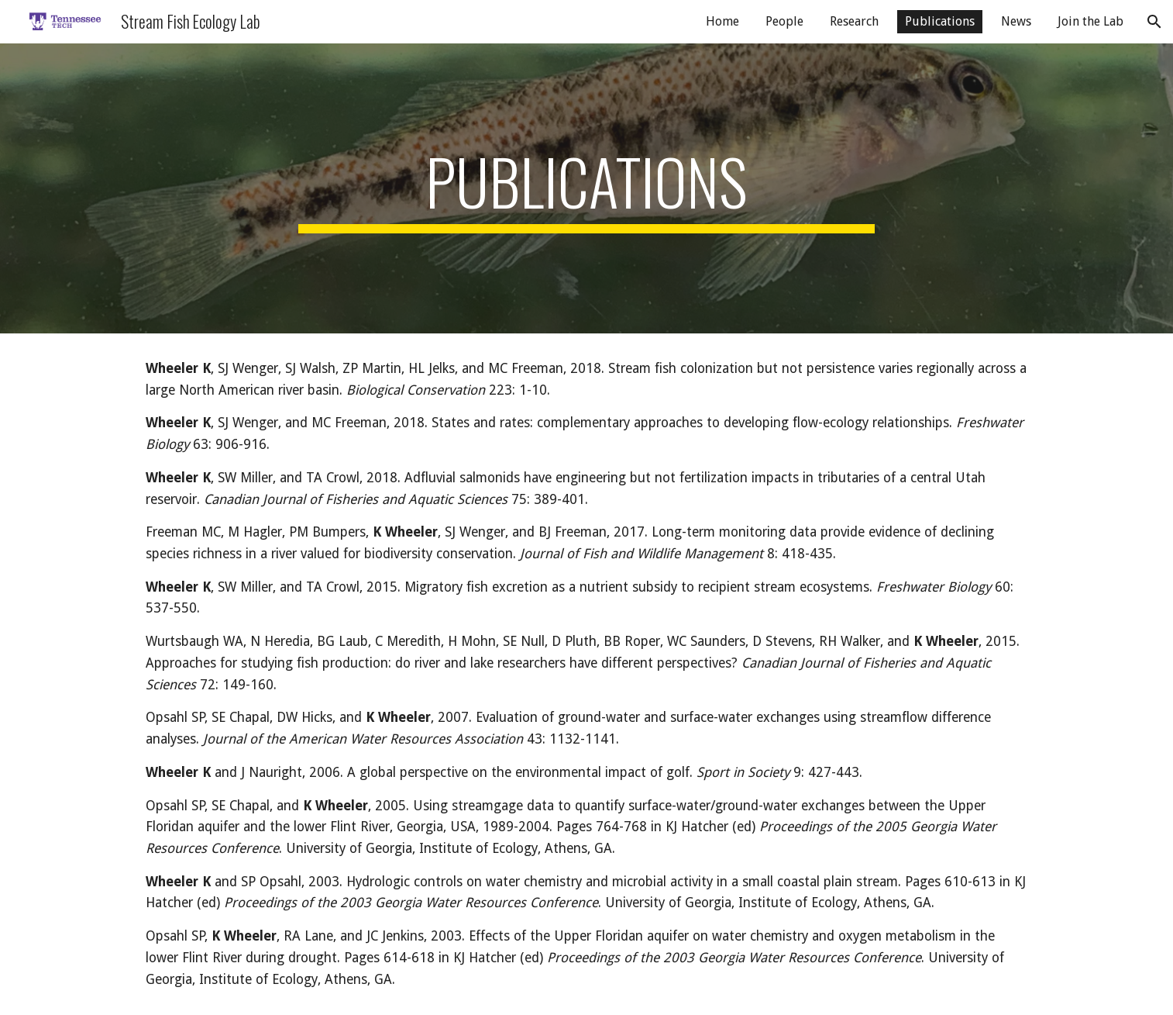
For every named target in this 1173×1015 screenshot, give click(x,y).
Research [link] (854, 21)
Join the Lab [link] (1090, 21)
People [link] (784, 21)
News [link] (1016, 21)
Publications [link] (940, 21)
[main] (586, 188)
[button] (1154, 21)
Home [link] (722, 21)
